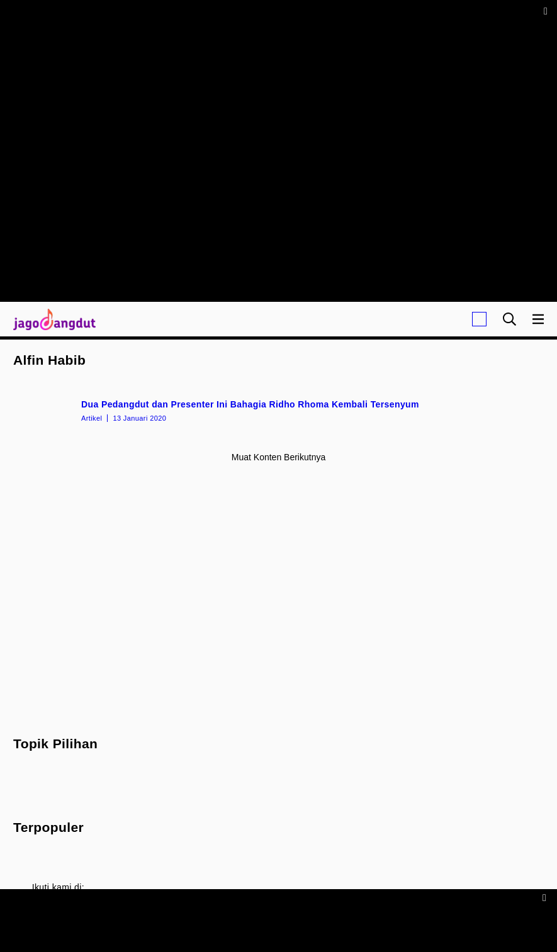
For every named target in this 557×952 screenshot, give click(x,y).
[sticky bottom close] (546, 897)
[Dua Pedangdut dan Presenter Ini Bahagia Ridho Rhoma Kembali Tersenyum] (278, 410)
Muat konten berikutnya (278, 457)
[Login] (479, 319)
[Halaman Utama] (52, 319)
